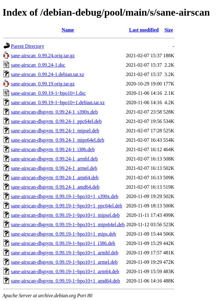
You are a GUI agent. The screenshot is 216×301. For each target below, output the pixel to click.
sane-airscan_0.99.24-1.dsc (38, 65)
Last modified (144, 30)
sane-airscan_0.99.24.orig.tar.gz (43, 55)
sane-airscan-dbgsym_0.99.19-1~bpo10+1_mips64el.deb (68, 224)
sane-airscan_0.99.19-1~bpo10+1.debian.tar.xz (58, 102)
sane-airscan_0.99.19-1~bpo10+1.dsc (48, 93)
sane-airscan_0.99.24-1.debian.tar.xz (47, 74)
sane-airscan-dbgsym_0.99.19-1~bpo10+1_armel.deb (64, 262)
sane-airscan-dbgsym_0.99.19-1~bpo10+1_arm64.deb (65, 271)
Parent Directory (27, 46)
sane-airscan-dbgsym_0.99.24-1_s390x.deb (54, 112)
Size (168, 30)
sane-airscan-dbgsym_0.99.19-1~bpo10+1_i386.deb (63, 243)
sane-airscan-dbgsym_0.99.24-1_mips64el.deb (57, 140)
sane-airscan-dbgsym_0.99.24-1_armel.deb (54, 168)
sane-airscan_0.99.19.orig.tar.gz (43, 83)
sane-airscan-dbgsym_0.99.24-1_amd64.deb (55, 187)
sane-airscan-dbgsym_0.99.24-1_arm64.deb (54, 177)
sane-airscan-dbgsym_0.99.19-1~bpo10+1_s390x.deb (64, 196)
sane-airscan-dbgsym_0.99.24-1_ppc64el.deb (56, 121)
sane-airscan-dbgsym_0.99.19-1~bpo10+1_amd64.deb (65, 280)
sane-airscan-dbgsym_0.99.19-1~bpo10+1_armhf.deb (64, 252)
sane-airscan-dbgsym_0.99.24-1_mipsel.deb (55, 130)
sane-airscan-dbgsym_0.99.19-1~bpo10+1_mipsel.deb (65, 215)
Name (68, 30)
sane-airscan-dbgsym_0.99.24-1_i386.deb (53, 149)
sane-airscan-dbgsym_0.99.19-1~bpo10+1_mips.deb (63, 234)
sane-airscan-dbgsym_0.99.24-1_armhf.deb (54, 158)
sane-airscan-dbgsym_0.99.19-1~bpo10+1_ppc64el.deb (66, 205)
